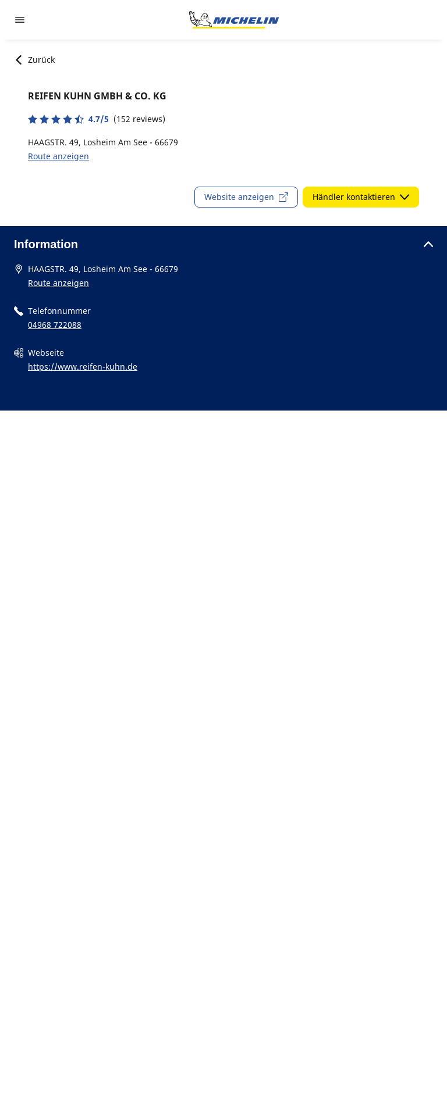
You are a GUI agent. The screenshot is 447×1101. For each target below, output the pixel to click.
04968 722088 (54, 324)
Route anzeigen (58, 156)
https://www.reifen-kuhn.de (82, 366)
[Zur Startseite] (234, 19)
